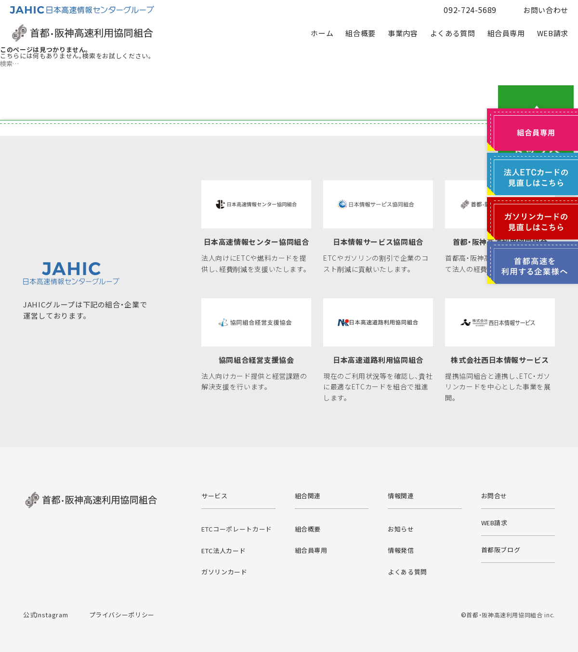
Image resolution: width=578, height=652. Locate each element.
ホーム (322, 33)
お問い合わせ (545, 10)
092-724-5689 (470, 9)
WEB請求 (552, 33)
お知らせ (401, 528)
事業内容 (403, 33)
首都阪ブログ (501, 549)
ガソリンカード (224, 571)
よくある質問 (452, 33)
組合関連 (308, 495)
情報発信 (401, 550)
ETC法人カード (223, 550)
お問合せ (494, 495)
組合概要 (360, 33)
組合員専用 (506, 33)
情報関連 (401, 495)
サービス (214, 495)
